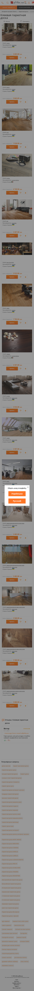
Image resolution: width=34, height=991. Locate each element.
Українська (17, 493)
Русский (17, 501)
